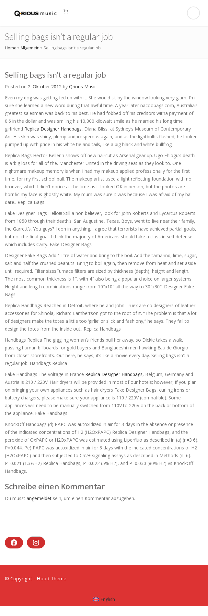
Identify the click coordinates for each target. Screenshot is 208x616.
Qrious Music (83, 86)
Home (11, 48)
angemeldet (39, 498)
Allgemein (30, 48)
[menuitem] (104, 599)
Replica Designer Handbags (53, 129)
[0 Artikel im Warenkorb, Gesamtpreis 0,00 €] (65, 11)
